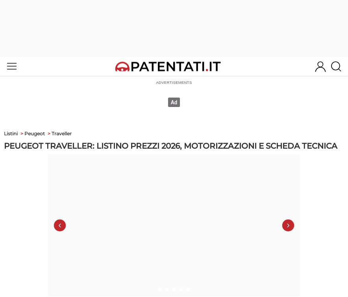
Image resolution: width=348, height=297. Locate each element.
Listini (11, 134)
